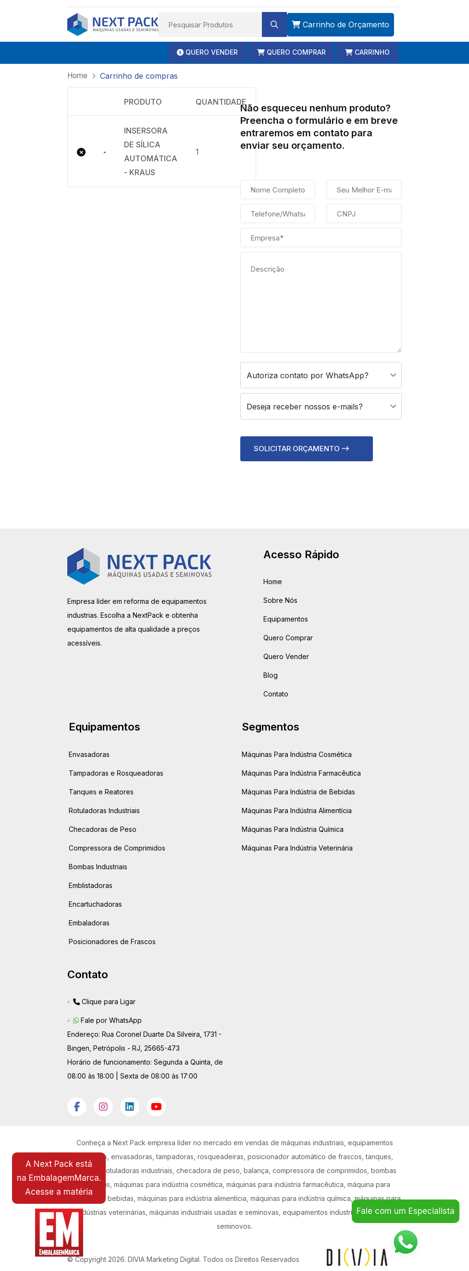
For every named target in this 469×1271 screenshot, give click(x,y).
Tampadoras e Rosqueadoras (116, 772)
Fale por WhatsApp (107, 1020)
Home (272, 581)
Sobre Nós (280, 600)
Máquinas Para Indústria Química (293, 829)
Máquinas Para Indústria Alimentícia (297, 810)
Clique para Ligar (104, 1001)
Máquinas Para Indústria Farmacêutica (301, 772)
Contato (275, 693)
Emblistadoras (90, 885)
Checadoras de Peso (102, 829)
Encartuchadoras (95, 903)
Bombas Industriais (98, 866)
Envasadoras (89, 754)
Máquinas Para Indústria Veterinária (297, 847)
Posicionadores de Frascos (112, 941)
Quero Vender (286, 656)
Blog (270, 675)
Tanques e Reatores (101, 791)
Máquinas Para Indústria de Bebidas (298, 791)
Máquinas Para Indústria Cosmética (297, 754)
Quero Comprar (288, 637)
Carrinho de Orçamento (340, 24)
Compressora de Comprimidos (117, 847)
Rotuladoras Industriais (104, 810)
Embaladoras (89, 922)
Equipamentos (285, 618)
